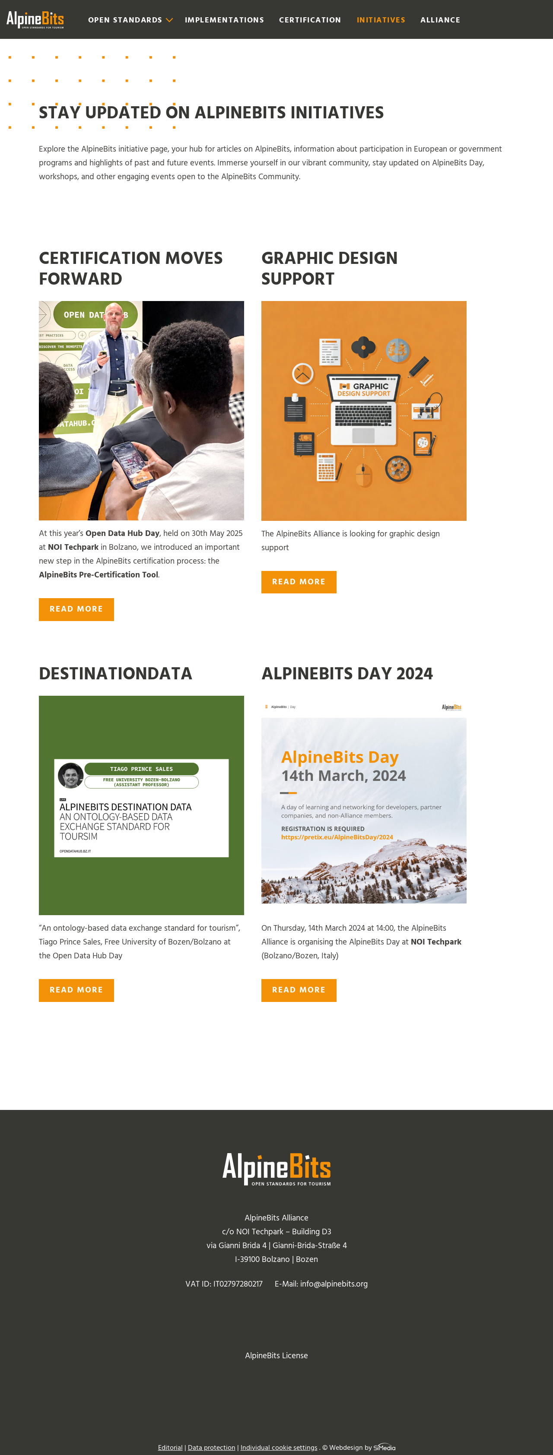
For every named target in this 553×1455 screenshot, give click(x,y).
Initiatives (381, 20)
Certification (310, 20)
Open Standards (125, 20)
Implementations (224, 20)
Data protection (211, 1447)
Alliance (440, 20)
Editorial (170, 1447)
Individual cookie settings (279, 1447)
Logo (35, 20)
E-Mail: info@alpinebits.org (321, 1284)
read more (76, 609)
